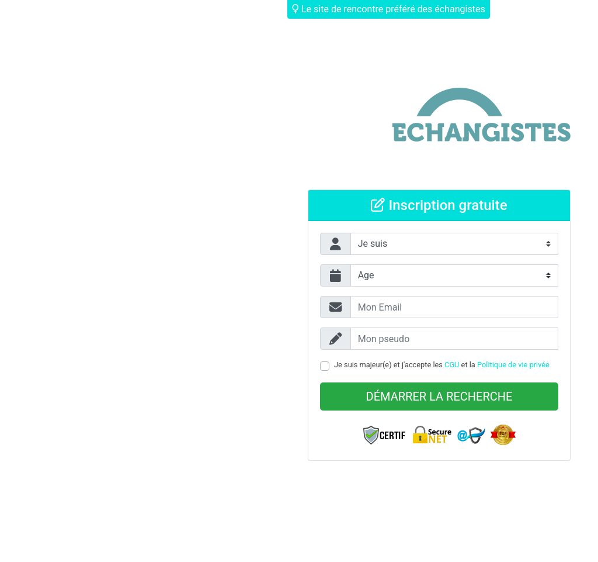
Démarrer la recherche (439, 396)
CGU (451, 364)
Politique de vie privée (513, 364)
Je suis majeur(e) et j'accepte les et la (442, 364)
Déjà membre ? (531, 9)
